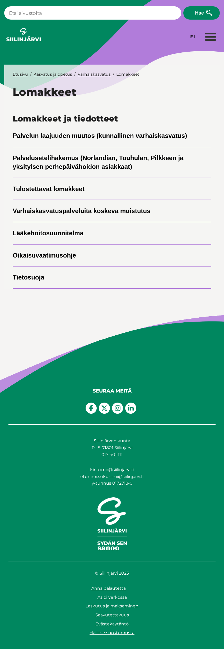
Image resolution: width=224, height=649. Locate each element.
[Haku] (92, 13)
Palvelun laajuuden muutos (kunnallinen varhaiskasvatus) (100, 135)
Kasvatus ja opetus (53, 74)
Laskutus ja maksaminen (112, 606)
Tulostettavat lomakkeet (49, 188)
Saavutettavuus (112, 615)
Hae (199, 13)
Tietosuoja (28, 277)
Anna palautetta (108, 588)
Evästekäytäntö (112, 624)
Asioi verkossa (112, 597)
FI (192, 37)
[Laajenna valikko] (210, 37)
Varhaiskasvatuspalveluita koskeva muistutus (82, 210)
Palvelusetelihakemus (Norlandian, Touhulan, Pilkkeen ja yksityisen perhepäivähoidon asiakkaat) (98, 162)
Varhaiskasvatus (94, 74)
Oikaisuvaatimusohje (44, 255)
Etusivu (20, 74)
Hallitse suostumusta (112, 632)
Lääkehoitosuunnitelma (48, 233)
